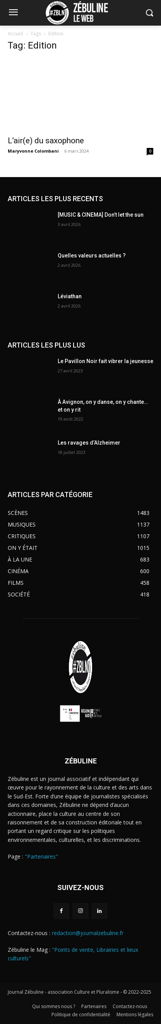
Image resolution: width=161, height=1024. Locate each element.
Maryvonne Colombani (33, 151)
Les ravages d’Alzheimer (89, 443)
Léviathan (70, 296)
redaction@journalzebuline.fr (87, 933)
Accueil (15, 33)
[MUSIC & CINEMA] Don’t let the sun (101, 215)
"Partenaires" (41, 856)
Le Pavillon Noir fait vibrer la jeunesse (105, 361)
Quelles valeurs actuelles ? (92, 255)
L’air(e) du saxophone (46, 140)
